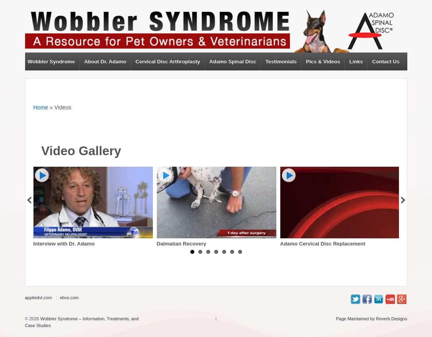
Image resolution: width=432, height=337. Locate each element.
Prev (29, 200)
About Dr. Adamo (105, 61)
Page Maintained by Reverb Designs (371, 318)
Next (403, 200)
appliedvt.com (38, 297)
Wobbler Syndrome (51, 61)
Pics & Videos (323, 61)
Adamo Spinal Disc (232, 61)
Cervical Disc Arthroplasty (167, 61)
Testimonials (281, 61)
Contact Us (386, 61)
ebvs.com (69, 297)
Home (40, 107)
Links (356, 61)
